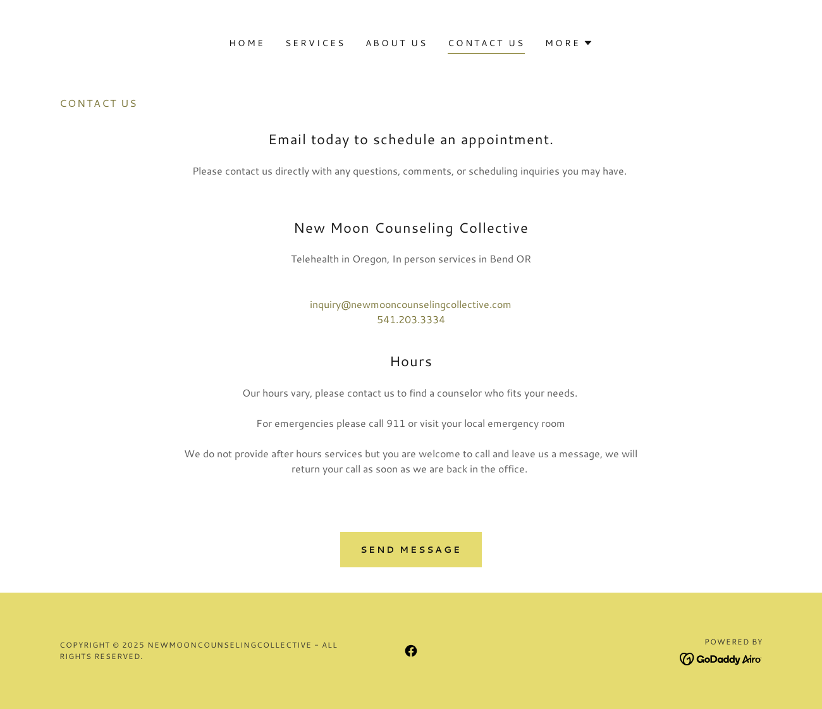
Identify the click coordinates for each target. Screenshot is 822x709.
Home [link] (247, 43)
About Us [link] (396, 43)
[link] (411, 650)
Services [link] (315, 43)
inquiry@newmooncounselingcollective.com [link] (411, 304)
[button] (569, 43)
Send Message (411, 549)
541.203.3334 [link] (411, 319)
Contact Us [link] (486, 43)
